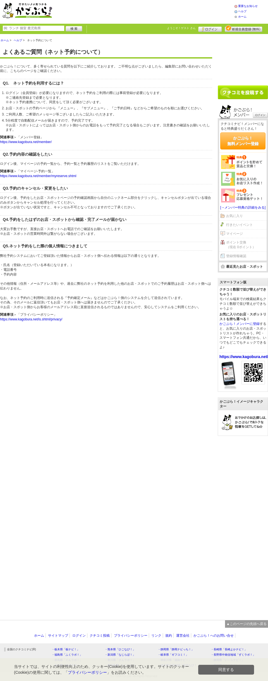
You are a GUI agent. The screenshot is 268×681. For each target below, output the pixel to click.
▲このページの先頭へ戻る (246, 624)
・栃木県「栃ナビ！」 (66, 649)
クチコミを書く (243, 92)
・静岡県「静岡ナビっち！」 (176, 649)
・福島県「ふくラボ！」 (67, 654)
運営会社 (183, 635)
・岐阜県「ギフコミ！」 (173, 654)
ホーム (242, 16)
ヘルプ (242, 11)
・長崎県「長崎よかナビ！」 (229, 649)
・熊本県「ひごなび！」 (120, 649)
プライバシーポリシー (130, 635)
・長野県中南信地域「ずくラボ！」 (233, 654)
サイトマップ (58, 635)
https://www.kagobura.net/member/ (26, 142)
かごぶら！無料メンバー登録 (243, 141)
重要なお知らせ (248, 6)
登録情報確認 (236, 256)
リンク (156, 635)
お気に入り (234, 216)
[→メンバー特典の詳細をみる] (243, 207)
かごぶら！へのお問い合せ (213, 635)
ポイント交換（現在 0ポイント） (241, 244)
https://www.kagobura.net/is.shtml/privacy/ (31, 319)
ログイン (210, 28)
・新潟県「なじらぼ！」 (120, 654)
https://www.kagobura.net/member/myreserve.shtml (38, 176)
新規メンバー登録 (243, 28)
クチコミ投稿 (100, 635)
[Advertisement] (149, 11)
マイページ (234, 234)
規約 (168, 635)
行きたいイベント (239, 225)
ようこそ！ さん (181, 28)
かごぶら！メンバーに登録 (239, 324)
